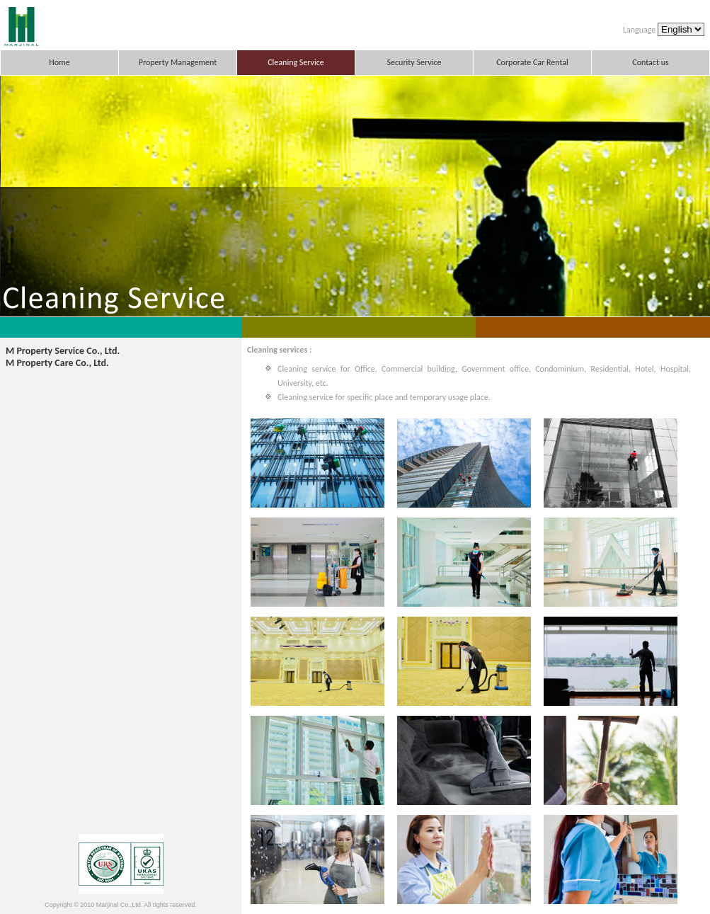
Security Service (414, 62)
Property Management (178, 62)
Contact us (650, 62)
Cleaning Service (296, 62)
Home (59, 62)
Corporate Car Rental (532, 62)
